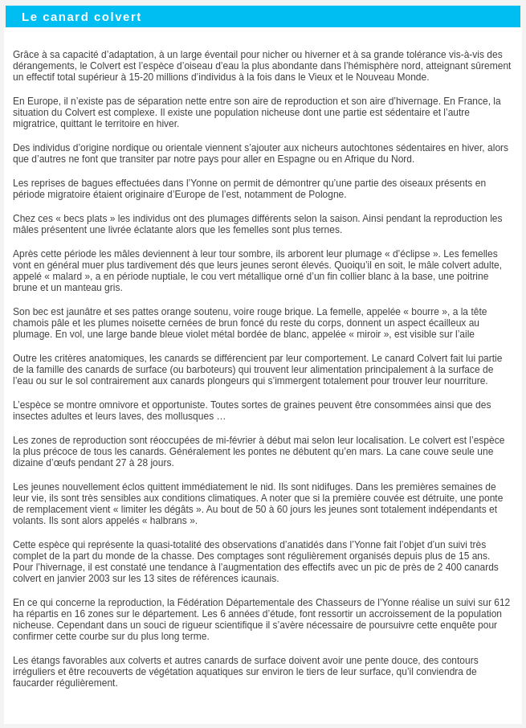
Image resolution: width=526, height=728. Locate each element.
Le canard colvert (82, 16)
